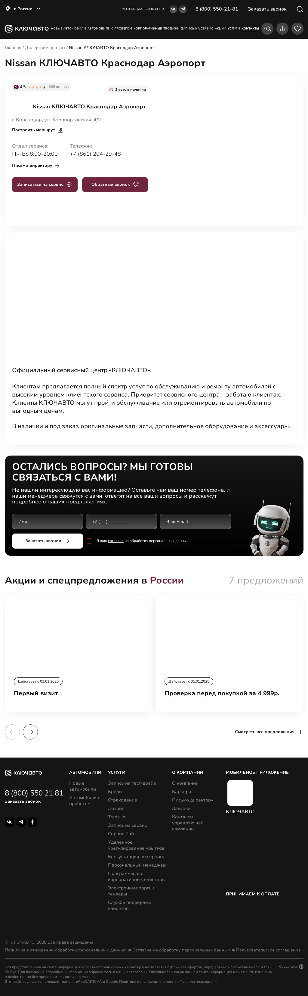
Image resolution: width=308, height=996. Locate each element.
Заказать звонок (47, 541)
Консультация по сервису (136, 857)
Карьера (181, 792)
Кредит (116, 792)
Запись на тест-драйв (132, 783)
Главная (13, 48)
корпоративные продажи (157, 28)
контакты (250, 28)
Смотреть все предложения (269, 732)
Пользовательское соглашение (268, 950)
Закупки (181, 808)
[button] (30, 731)
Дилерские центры (45, 48)
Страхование (122, 800)
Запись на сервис (127, 825)
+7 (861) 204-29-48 (95, 153)
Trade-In (116, 817)
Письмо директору (192, 800)
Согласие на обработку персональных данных (181, 950)
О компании (185, 783)
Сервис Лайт (122, 834)
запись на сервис (197, 28)
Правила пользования (199, 981)
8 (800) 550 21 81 (34, 793)
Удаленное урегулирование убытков (136, 845)
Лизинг (116, 808)
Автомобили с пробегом (110, 28)
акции (220, 28)
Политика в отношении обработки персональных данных (65, 950)
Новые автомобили (68, 28)
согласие (115, 541)
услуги (234, 28)
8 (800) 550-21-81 (217, 9)
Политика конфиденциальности (147, 981)
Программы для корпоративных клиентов (136, 876)
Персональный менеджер (137, 865)
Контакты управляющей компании (188, 823)
